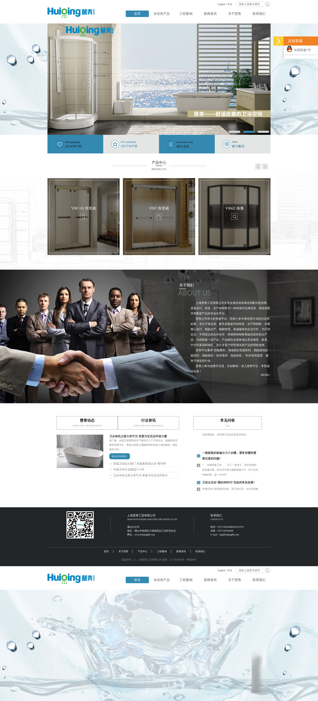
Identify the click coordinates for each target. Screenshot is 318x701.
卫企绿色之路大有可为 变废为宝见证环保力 (138, 475)
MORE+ (266, 375)
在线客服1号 (298, 50)
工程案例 (185, 13)
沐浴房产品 (162, 13)
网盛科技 (191, 559)
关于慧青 (234, 13)
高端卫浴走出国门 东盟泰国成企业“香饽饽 (137, 463)
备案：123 (167, 559)
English (221, 4)
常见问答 (227, 422)
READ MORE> (119, 456)
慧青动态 (87, 422)
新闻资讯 (210, 13)
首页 (137, 13)
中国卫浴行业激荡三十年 (126, 469)
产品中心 (142, 551)
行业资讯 (148, 422)
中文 (229, 4)
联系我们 (258, 13)
